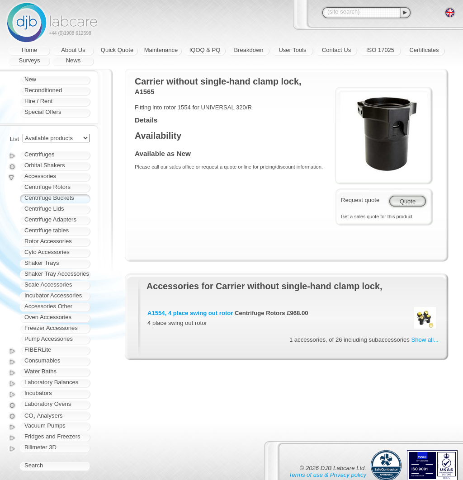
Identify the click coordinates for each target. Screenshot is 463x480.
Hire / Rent (38, 101)
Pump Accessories (48, 338)
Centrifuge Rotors (47, 187)
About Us (73, 50)
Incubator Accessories (53, 295)
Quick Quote (117, 50)
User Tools (292, 50)
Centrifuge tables (46, 230)
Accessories (40, 176)
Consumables (42, 360)
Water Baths (40, 371)
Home (30, 50)
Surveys (29, 60)
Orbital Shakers (44, 165)
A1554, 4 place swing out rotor (190, 313)
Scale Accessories (48, 284)
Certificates (424, 50)
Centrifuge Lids (44, 208)
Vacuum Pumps (45, 425)
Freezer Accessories (51, 328)
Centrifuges (39, 154)
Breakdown (248, 50)
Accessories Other (48, 306)
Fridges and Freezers (52, 436)
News (73, 60)
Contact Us (336, 50)
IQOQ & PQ (205, 50)
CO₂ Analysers (43, 415)
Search (33, 465)
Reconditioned (43, 90)
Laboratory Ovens (47, 403)
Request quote (360, 200)
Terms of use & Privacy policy (327, 474)
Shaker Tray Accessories (56, 273)
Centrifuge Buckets (49, 197)
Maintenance (161, 50)
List (14, 139)
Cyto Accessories (47, 252)
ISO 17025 (380, 50)
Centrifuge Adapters (50, 219)
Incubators (38, 393)
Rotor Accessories (48, 241)
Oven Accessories (47, 317)
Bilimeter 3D (40, 447)
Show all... (425, 339)
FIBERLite (37, 349)
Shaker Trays (41, 262)
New (30, 79)
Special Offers (42, 111)
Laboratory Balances (51, 382)
